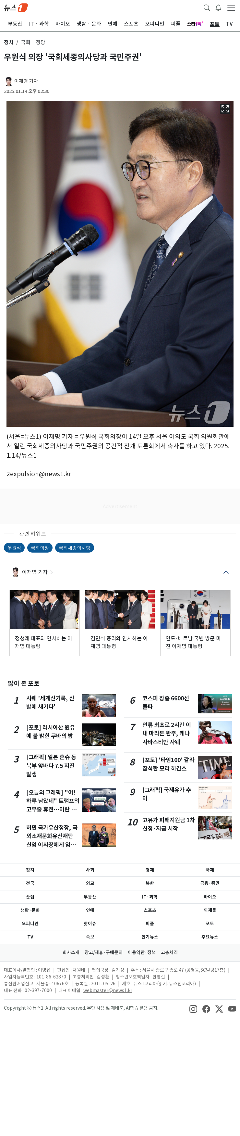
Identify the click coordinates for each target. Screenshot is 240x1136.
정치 (30, 870)
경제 (150, 870)
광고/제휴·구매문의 (104, 952)
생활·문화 (30, 910)
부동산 (90, 897)
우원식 (14, 547)
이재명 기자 (26, 81)
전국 (30, 883)
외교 (90, 883)
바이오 (210, 897)
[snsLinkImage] (193, 1008)
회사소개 (71, 952)
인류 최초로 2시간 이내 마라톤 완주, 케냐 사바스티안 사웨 (166, 733)
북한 (150, 883)
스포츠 (150, 910)
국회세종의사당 (74, 547)
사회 (90, 870)
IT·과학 (150, 897)
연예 (90, 910)
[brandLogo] (16, 7)
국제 (210, 870)
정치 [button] (9, 42)
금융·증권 (210, 883)
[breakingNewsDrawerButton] (218, 7)
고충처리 (169, 952)
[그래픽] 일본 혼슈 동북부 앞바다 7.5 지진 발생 (51, 765)
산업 (30, 897)
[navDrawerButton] (231, 7)
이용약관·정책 (142, 952)
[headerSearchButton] (207, 7)
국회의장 (40, 547)
